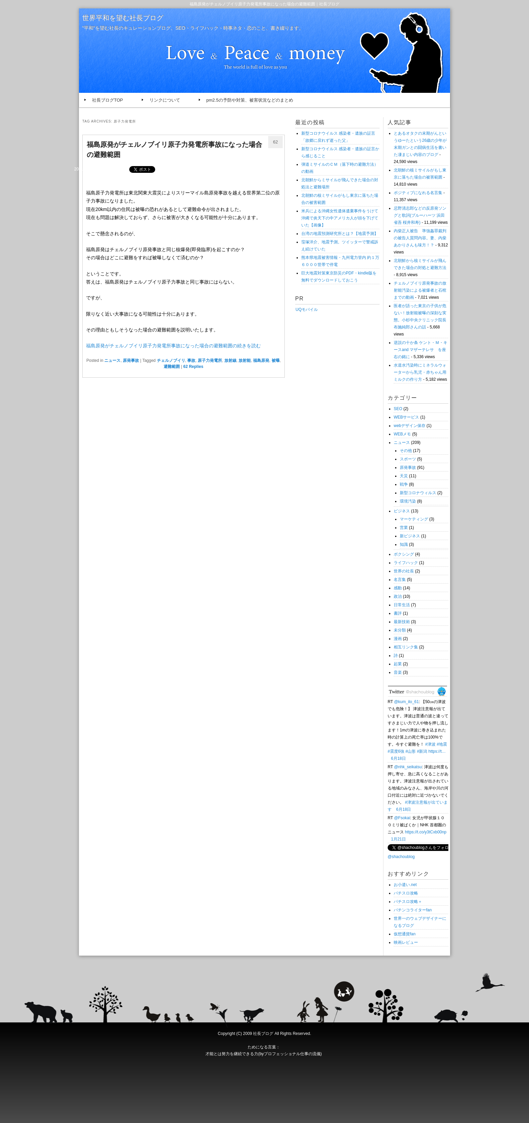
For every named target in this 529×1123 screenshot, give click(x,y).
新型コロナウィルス (418, 492)
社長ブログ (263, 1033)
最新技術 (402, 621)
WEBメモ (402, 434)
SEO (398, 408)
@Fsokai (402, 817)
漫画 (398, 638)
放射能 (245, 360)
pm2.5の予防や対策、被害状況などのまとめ (249, 100)
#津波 (430, 744)
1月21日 (398, 839)
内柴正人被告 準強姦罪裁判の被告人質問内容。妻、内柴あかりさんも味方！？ (420, 238)
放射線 (230, 360)
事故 (191, 360)
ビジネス (402, 511)
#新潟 (422, 751)
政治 (398, 596)
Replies (193, 366)
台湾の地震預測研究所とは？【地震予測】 (339, 233)
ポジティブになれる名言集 (418, 192)
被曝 (276, 360)
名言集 (400, 579)
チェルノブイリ (171, 360)
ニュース (112, 360)
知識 (404, 544)
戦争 (404, 484)
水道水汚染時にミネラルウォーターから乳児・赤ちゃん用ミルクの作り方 (420, 372)
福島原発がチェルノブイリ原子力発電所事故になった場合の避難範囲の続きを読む (173, 345)
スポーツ (408, 459)
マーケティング (414, 519)
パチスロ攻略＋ (408, 901)
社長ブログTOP (107, 100)
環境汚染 (408, 501)
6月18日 (398, 758)
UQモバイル (306, 309)
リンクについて (164, 100)
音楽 (398, 672)
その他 (406, 450)
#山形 (411, 751)
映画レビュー (406, 942)
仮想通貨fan (405, 934)
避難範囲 (172, 366)
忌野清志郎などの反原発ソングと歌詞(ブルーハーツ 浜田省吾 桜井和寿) (420, 215)
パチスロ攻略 (406, 893)
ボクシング (404, 554)
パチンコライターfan (413, 910)
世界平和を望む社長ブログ (122, 18)
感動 (398, 588)
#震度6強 (396, 751)
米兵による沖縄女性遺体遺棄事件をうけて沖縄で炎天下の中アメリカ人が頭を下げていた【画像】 (339, 218)
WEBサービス (406, 417)
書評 (398, 613)
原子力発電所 (210, 360)
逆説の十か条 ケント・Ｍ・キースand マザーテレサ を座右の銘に (420, 349)
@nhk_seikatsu (408, 767)
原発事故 (131, 360)
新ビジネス (410, 536)
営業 (404, 527)
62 (275, 141)
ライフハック (406, 562)
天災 (404, 476)
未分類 (400, 630)
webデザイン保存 (409, 425)
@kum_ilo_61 (406, 701)
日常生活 (402, 605)
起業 (398, 664)
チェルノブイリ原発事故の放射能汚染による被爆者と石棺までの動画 (420, 290)
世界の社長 (404, 571)
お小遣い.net (405, 884)
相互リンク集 (406, 647)
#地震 (442, 744)
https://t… (437, 751)
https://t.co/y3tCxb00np (425, 832)
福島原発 (261, 360)
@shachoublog (401, 856)
